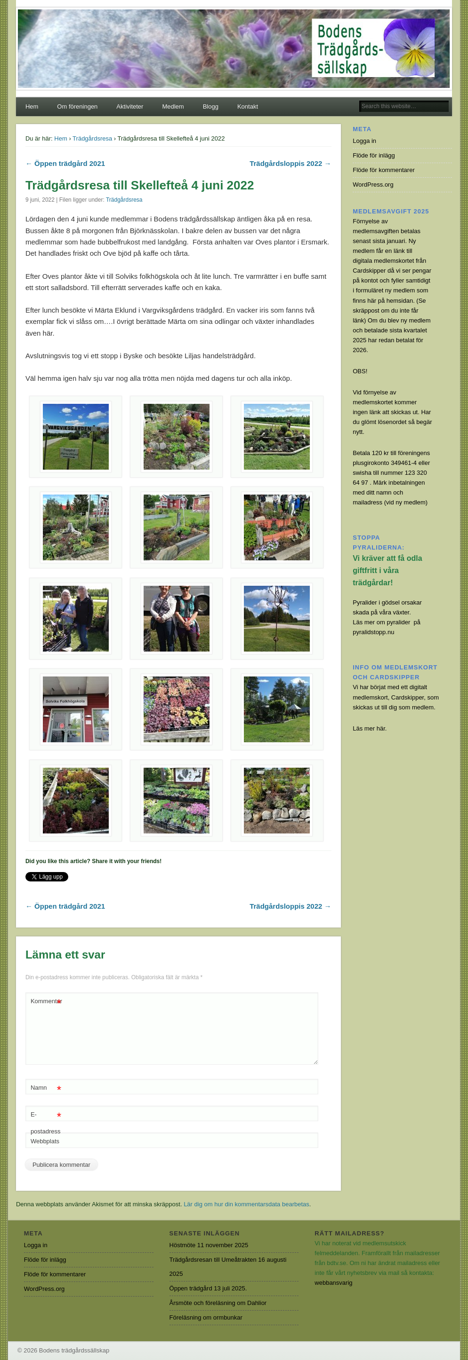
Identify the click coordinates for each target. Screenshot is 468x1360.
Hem (31, 106)
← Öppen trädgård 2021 (65, 163)
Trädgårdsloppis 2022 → (290, 163)
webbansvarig (333, 1282)
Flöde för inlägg (374, 155)
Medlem (173, 106)
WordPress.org (373, 184)
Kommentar (46, 1001)
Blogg (210, 106)
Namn (46, 1088)
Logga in (364, 140)
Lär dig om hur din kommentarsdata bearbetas (246, 1204)
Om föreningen (77, 106)
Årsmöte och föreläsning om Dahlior (218, 1302)
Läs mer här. (370, 728)
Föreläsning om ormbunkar (205, 1317)
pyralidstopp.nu (373, 632)
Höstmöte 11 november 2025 (209, 1245)
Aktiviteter (129, 106)
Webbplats (45, 1141)
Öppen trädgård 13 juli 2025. (208, 1288)
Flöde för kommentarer (384, 169)
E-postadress (46, 1121)
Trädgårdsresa (92, 138)
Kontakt (247, 106)
